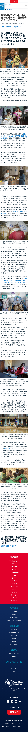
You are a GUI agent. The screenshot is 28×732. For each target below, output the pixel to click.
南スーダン (14, 600)
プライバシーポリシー (18, 724)
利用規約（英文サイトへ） (19, 727)
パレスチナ (14, 592)
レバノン (14, 598)
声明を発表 (7, 449)
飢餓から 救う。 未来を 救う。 (8, 5)
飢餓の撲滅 (14, 629)
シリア (14, 578)
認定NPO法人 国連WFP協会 (14, 620)
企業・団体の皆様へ (14, 653)
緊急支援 (14, 638)
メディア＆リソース (14, 662)
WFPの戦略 (14, 611)
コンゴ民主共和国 (14, 572)
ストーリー (14, 668)
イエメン (14, 564)
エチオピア (14, 569)
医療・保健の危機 (6, 27)
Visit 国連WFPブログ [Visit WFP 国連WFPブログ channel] (16, 701)
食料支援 (14, 641)
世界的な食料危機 (14, 632)
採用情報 (14, 656)
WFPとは (14, 608)
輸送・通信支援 (14, 644)
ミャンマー (14, 595)
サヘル (14, 575)
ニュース (14, 665)
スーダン (14, 581)
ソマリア (14, 584)
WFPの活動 (14, 625)
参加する (13, 649)
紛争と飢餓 (14, 635)
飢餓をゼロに (17, 27)
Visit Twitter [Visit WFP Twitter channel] (8, 701)
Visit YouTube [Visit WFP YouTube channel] (20, 701)
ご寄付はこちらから (8, 546)
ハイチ (14, 589)
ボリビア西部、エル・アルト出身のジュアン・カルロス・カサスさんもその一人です (14, 281)
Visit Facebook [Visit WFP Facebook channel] (12, 701)
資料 (14, 671)
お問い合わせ (5, 727)
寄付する (14, 1)
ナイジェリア (14, 586)
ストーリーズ (14, 9)
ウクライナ (14, 567)
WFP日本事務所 (14, 617)
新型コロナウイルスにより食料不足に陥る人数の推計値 (14, 136)
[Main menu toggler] (26, 5)
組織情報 (14, 614)
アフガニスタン (14, 561)
